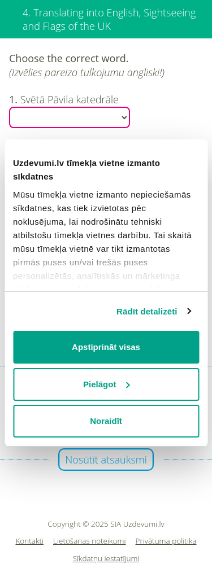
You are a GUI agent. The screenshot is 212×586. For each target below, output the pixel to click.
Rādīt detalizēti (146, 311)
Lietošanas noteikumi (89, 541)
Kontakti (30, 541)
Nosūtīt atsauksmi (106, 459)
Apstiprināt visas (106, 347)
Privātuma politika (166, 541)
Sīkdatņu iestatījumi (105, 558)
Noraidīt (106, 421)
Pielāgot (106, 384)
